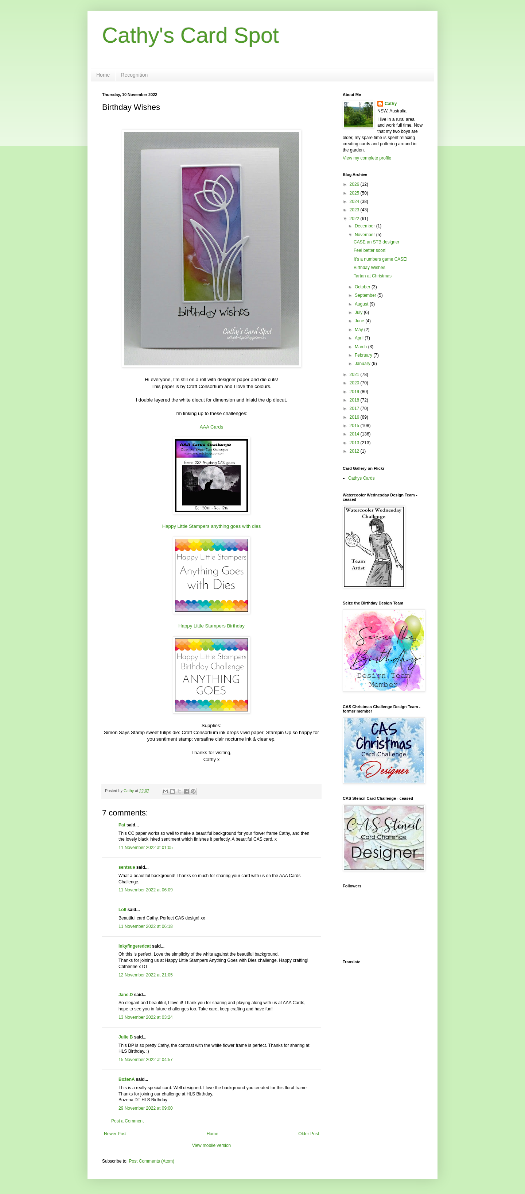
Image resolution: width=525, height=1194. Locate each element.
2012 (355, 451)
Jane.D (125, 994)
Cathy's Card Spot (190, 35)
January (363, 363)
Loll (122, 909)
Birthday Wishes (369, 267)
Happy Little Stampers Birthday (211, 626)
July (359, 312)
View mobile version (211, 1145)
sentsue (126, 867)
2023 (355, 209)
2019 (355, 391)
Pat (121, 825)
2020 (355, 382)
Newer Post (115, 1133)
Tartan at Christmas (373, 276)
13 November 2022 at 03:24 (145, 1017)
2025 (355, 193)
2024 (355, 201)
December (365, 226)
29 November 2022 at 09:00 (145, 1108)
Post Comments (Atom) (151, 1161)
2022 (355, 218)
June (360, 320)
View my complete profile (367, 158)
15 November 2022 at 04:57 (145, 1059)
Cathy (391, 103)
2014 (355, 434)
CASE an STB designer (376, 242)
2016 (355, 417)
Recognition (134, 75)
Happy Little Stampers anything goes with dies (211, 526)
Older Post (308, 1133)
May (359, 329)
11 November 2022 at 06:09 (145, 889)
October (363, 286)
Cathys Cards (361, 478)
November (365, 234)
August (362, 304)
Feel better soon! (370, 250)
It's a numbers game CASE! (381, 259)
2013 (355, 442)
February (364, 355)
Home (103, 75)
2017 (355, 408)
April (360, 338)
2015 (355, 425)
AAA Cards (211, 427)
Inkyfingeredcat (134, 946)
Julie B (125, 1037)
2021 (355, 374)
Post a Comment (127, 1121)
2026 (355, 184)
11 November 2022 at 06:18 (145, 926)
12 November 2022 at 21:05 (145, 975)
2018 (355, 400)
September (366, 295)
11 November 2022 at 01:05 (145, 847)
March (361, 346)
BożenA (126, 1079)
